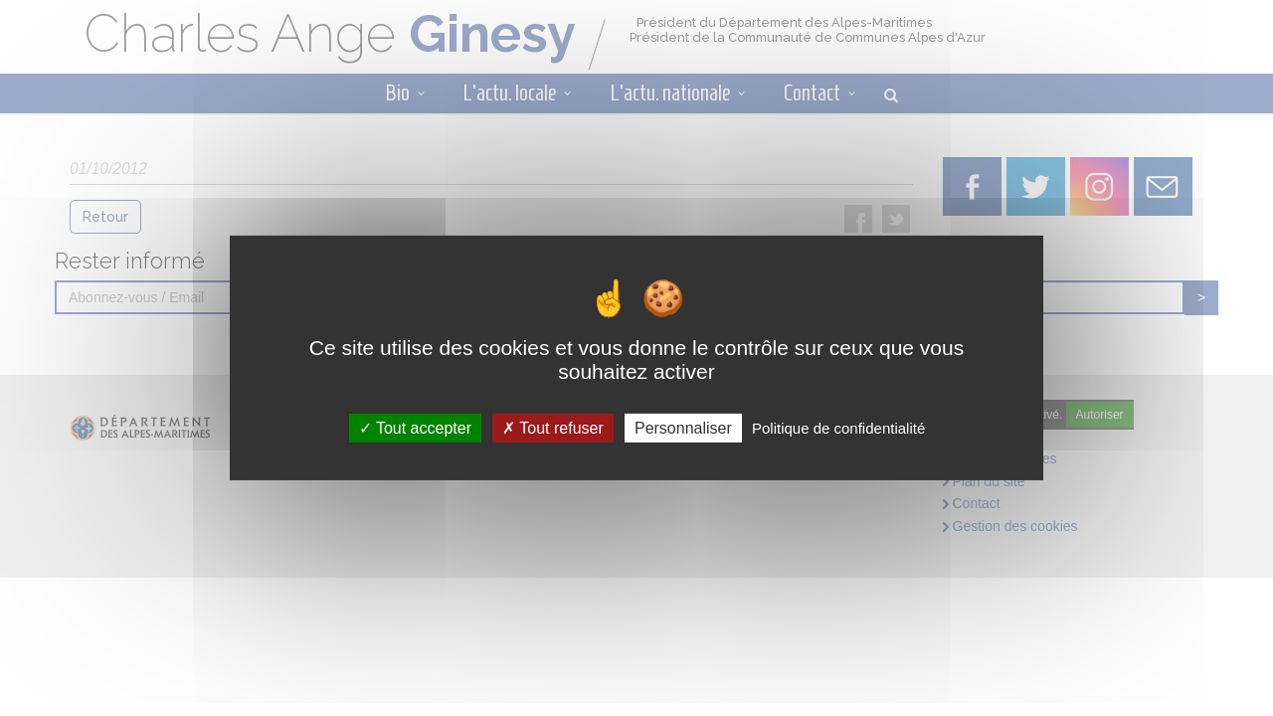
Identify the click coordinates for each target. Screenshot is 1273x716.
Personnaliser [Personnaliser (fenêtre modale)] (683, 428)
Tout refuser (553, 428)
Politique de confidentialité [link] (838, 428)
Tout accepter (415, 428)
